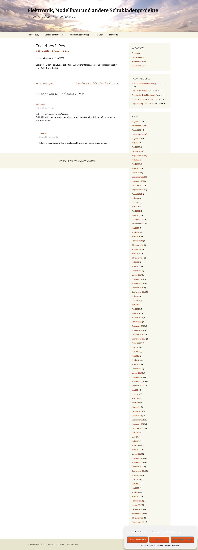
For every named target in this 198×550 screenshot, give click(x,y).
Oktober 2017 (137, 258)
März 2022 (136, 168)
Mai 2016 (135, 304)
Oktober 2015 (137, 334)
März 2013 (136, 449)
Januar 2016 (137, 322)
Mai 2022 (135, 160)
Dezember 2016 (138, 279)
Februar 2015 (137, 368)
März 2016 (136, 313)
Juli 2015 (135, 347)
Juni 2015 (136, 351)
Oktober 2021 (137, 185)
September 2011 (139, 522)
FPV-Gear (99, 34)
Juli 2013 (135, 432)
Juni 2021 (136, 202)
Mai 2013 (135, 441)
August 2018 (137, 249)
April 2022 (136, 164)
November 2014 (138, 381)
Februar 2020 (137, 241)
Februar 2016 (137, 317)
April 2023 (136, 147)
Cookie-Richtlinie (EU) (54, 34)
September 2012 (139, 471)
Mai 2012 (135, 488)
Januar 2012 (137, 505)
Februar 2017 (137, 270)
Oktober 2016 (137, 287)
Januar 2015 (137, 373)
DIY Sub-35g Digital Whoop (142, 99)
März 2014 (136, 407)
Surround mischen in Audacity (144, 83)
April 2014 (136, 403)
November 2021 (138, 181)
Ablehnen (159, 539)
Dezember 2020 (138, 219)
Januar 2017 (137, 275)
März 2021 (136, 215)
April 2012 (136, 492)
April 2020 (136, 232)
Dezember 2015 (138, 326)
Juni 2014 (136, 394)
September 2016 (139, 292)
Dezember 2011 (138, 509)
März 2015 (136, 364)
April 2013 (136, 445)
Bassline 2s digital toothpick (143, 95)
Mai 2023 (135, 142)
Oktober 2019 (137, 245)
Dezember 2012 (138, 458)
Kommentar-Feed (139, 61)
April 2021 (136, 211)
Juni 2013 (136, 437)
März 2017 (136, 266)
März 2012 (136, 496)
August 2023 (137, 138)
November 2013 (138, 424)
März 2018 (136, 253)
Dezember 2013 (138, 420)
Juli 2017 (135, 262)
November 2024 (138, 125)
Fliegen (57, 51)
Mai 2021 (135, 206)
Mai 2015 (135, 356)
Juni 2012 (136, 483)
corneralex (40, 104)
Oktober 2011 (137, 518)
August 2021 (137, 194)
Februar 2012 (137, 501)
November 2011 (138, 513)
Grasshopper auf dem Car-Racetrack (97, 83)
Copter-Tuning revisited (141, 103)
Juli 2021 (135, 198)
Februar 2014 (137, 411)
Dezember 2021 (138, 177)
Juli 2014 (135, 390)
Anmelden (136, 53)
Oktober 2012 (137, 466)
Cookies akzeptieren (137, 539)
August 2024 (137, 130)
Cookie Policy (33, 34)
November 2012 (138, 462)
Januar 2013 (137, 454)
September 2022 (139, 155)
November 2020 (138, 223)
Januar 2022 (137, 172)
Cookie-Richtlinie (147, 545)
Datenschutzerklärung (162, 545)
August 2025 (137, 121)
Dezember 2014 (138, 377)
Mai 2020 (135, 228)
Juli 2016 (135, 296)
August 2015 (137, 343)
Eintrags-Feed (138, 57)
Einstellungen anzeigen (182, 539)
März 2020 (136, 236)
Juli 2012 (135, 479)
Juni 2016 (136, 300)
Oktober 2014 (137, 385)
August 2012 (137, 475)
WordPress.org (138, 65)
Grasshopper (44, 83)
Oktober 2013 (137, 428)
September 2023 (139, 134)
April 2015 (136, 360)
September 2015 (139, 339)
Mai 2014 (135, 398)
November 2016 (138, 283)
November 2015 (138, 330)
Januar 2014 (137, 415)
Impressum (176, 545)
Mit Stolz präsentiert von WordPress (63, 544)
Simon (67, 51)
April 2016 (136, 309)
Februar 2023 (137, 151)
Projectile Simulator (140, 91)
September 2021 (139, 189)
